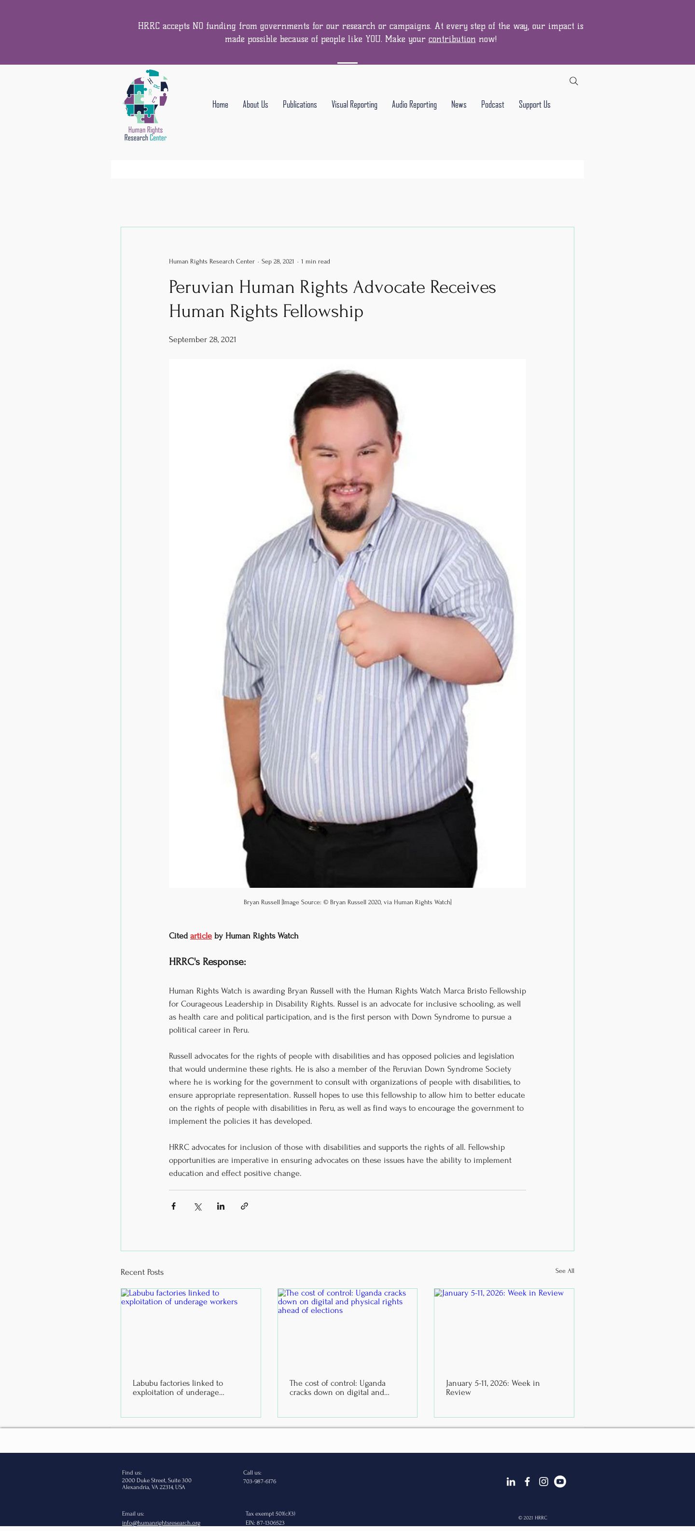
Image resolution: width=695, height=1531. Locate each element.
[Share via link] (244, 1206)
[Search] (574, 81)
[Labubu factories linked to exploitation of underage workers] (191, 1328)
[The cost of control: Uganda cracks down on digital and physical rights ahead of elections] (347, 1328)
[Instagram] (544, 1482)
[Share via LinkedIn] (220, 1206)
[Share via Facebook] (173, 1206)
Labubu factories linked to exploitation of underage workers (178, 1388)
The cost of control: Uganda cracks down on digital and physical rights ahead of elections (338, 1388)
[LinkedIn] (511, 1482)
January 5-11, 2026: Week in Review (493, 1388)
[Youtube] (560, 1482)
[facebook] (527, 1482)
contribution (452, 39)
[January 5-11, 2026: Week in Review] (504, 1328)
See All (565, 1270)
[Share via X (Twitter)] (197, 1206)
